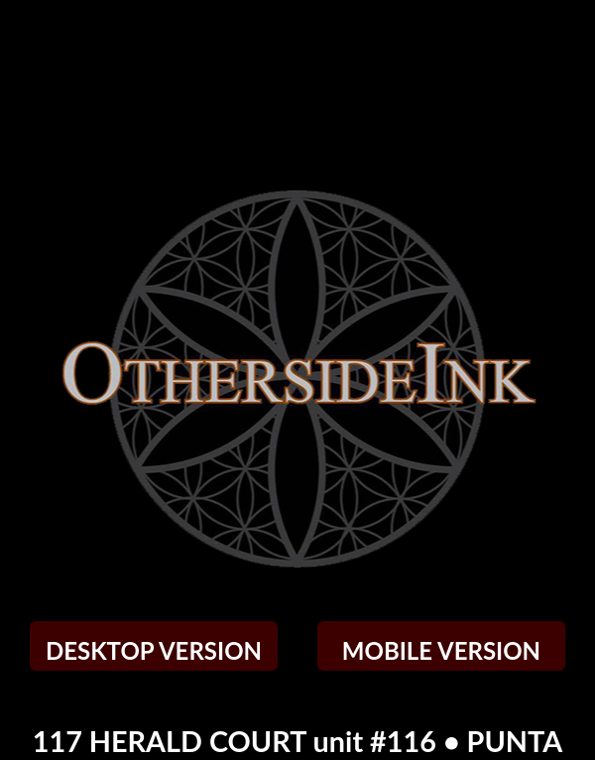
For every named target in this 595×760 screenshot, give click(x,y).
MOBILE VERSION (441, 646)
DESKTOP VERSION (154, 646)
